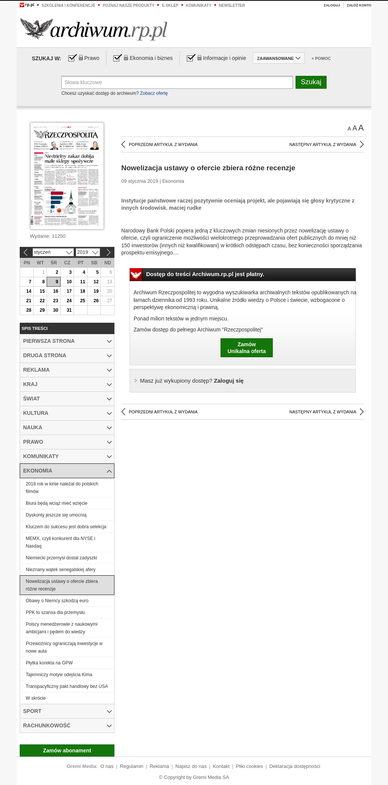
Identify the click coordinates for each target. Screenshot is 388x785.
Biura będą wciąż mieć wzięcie (57, 503)
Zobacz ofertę (153, 93)
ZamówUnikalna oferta (246, 347)
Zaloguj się (192, 380)
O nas (107, 766)
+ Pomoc (321, 58)
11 (82, 281)
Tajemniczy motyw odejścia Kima (59, 674)
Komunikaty (198, 5)
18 (82, 291)
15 (42, 291)
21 (28, 300)
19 (96, 291)
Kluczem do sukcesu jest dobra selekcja (66, 526)
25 (82, 300)
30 (55, 310)
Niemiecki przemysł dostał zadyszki (61, 557)
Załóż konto (359, 5)
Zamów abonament (67, 750)
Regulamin (131, 766)
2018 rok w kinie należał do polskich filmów (62, 487)
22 (42, 300)
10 (69, 281)
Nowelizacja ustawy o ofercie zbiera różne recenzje (62, 585)
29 (42, 310)
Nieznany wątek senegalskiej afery (60, 569)
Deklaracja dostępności (294, 766)
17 (69, 291)
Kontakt (221, 766)
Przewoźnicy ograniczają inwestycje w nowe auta (64, 647)
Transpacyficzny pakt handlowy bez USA (67, 686)
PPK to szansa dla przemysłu (55, 612)
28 (28, 310)
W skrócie (36, 698)
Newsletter (232, 5)
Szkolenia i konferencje (68, 5)
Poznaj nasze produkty (128, 5)
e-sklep (170, 5)
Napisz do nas (191, 766)
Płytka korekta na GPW (49, 663)
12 (96, 281)
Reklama (159, 766)
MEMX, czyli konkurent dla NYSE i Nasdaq (60, 542)
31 (69, 310)
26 (96, 300)
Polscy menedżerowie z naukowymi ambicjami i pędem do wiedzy (61, 628)
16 (55, 291)
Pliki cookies (249, 766)
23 (55, 300)
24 (69, 300)
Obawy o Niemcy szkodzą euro (57, 600)
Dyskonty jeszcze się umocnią (56, 515)
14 (28, 291)
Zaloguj (332, 5)
